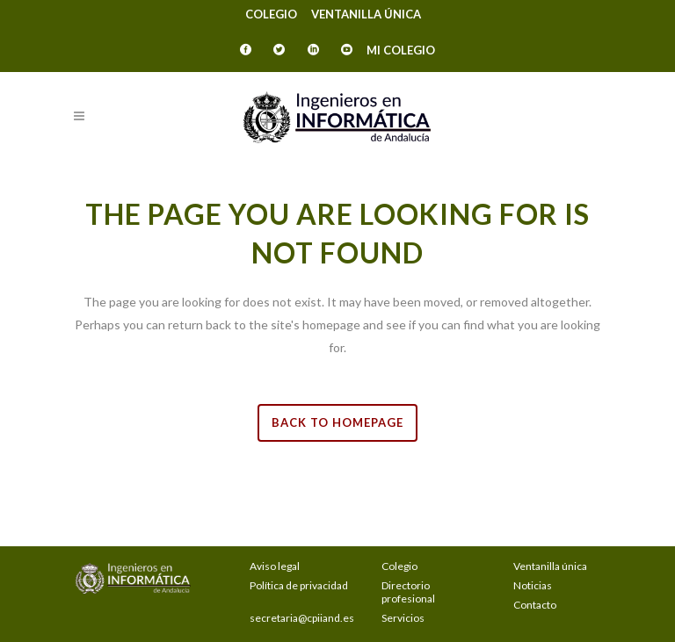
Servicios (403, 617)
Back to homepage (337, 422)
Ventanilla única (366, 14)
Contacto (534, 604)
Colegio (271, 14)
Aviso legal (275, 566)
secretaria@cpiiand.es (302, 617)
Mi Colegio (401, 50)
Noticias (532, 585)
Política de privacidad (299, 585)
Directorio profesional (408, 592)
